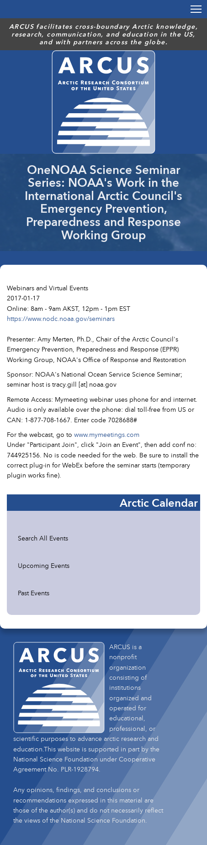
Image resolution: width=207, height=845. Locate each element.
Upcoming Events (43, 565)
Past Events (33, 593)
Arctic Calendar (159, 502)
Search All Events (43, 538)
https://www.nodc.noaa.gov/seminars (61, 318)
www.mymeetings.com (106, 434)
